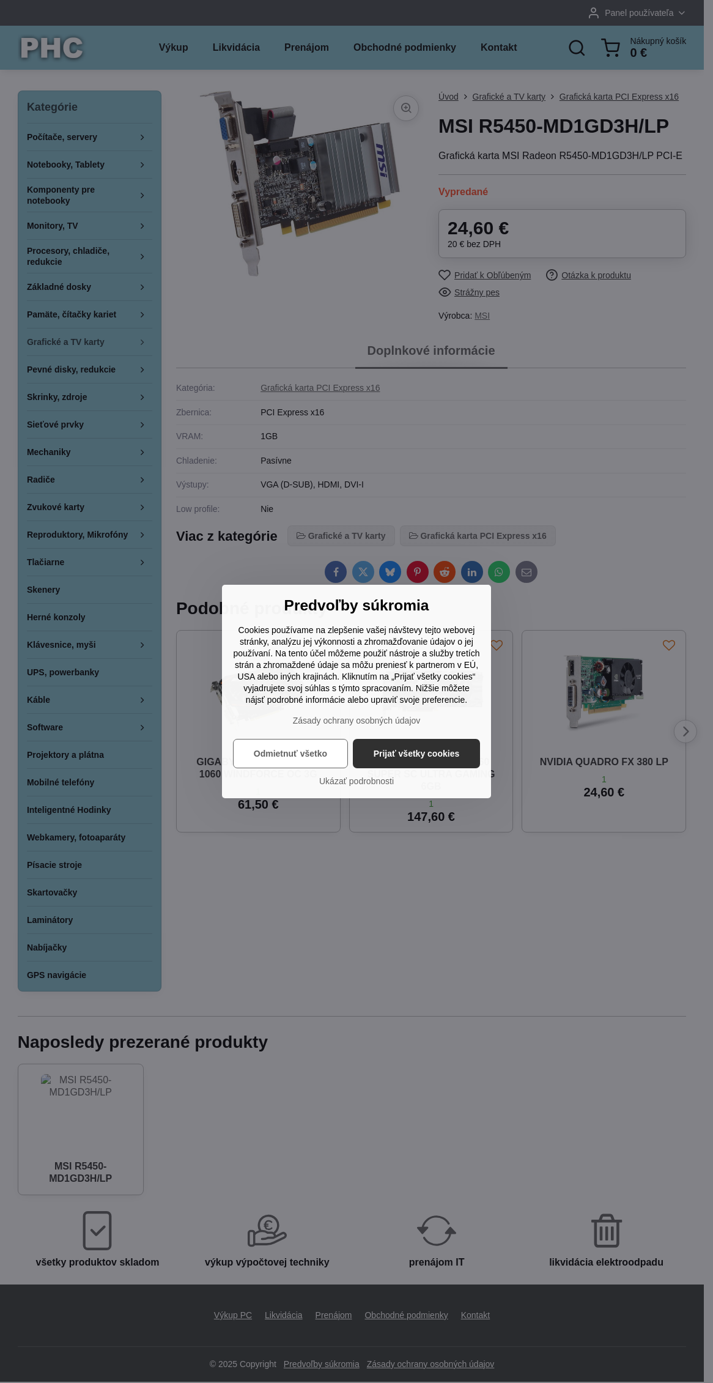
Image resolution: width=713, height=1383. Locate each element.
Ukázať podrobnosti (356, 781)
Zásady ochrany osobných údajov (357, 720)
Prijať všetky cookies (417, 753)
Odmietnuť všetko (290, 753)
